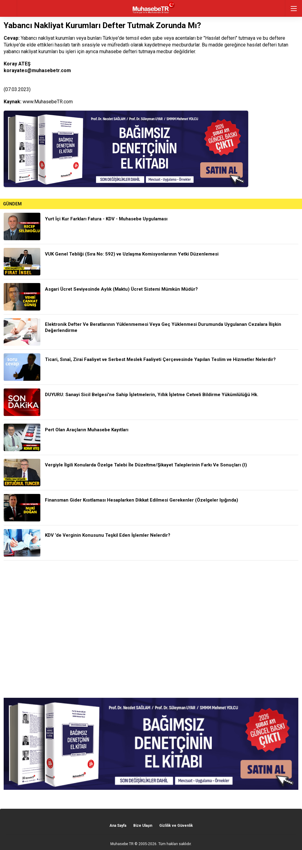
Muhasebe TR (122, 844)
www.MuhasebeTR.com (48, 102)
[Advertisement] (151, 629)
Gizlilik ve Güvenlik (176, 825)
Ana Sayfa (117, 825)
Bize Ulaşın (142, 825)
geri (8, 8)
